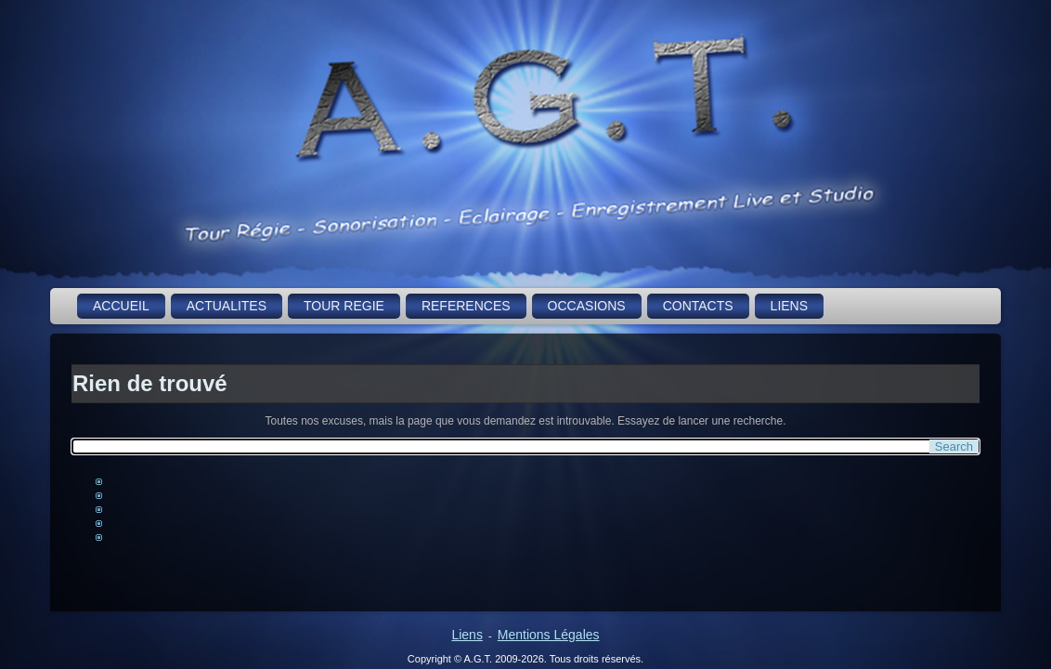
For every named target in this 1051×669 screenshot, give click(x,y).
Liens (466, 634)
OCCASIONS (587, 305)
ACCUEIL (121, 305)
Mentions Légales (549, 634)
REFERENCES (466, 305)
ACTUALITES (226, 305)
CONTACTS (698, 305)
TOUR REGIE (344, 305)
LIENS (789, 305)
